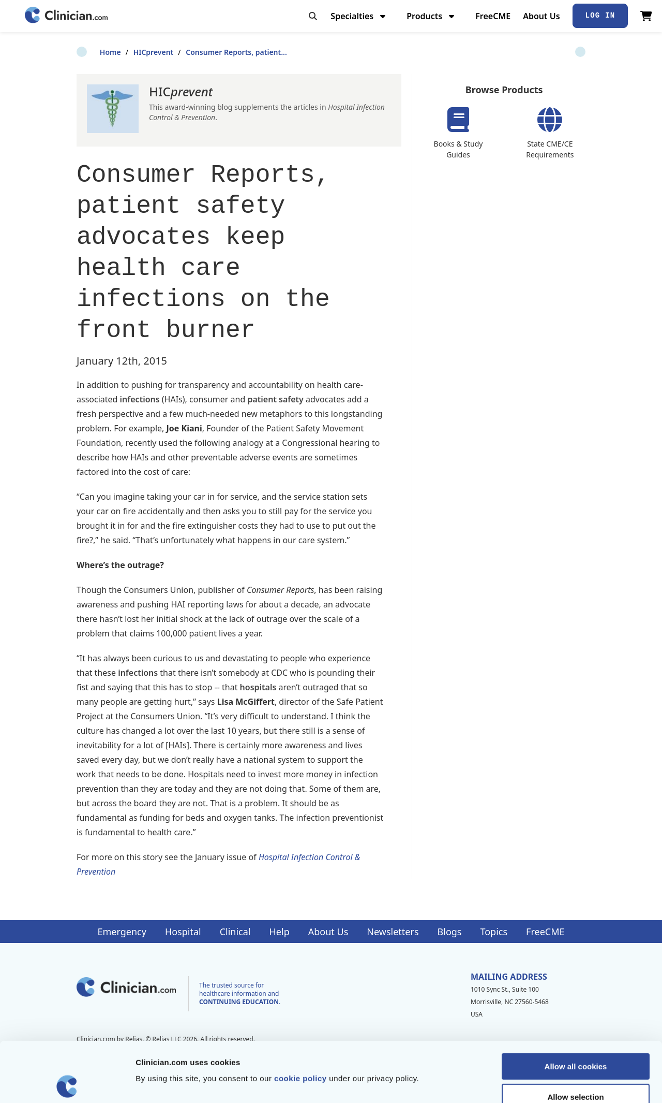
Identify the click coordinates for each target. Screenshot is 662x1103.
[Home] (66, 16)
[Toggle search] (313, 16)
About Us (541, 16)
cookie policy (300, 1018)
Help (279, 931)
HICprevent (130, 52)
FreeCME (492, 16)
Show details (543, 1082)
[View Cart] (646, 16)
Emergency (121, 931)
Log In (600, 15)
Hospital (183, 931)
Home (87, 52)
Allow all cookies (576, 1006)
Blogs (450, 931)
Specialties (359, 16)
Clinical (235, 931)
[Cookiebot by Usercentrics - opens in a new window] (67, 1083)
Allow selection (575, 1037)
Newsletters (392, 931)
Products (432, 16)
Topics (493, 931)
